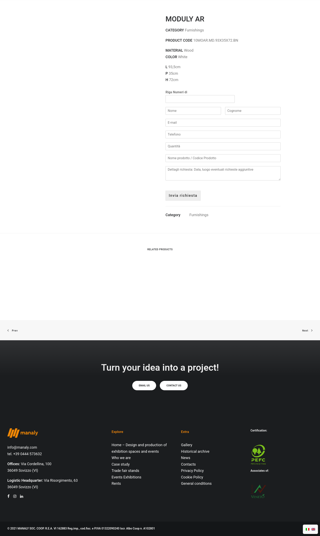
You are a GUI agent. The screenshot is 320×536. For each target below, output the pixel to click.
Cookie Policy (192, 477)
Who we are (121, 458)
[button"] (8, 496)
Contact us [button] (173, 385)
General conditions (196, 483)
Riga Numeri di (176, 92)
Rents (116, 483)
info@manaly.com (22, 447)
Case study (121, 464)
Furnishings (198, 215)
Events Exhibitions (126, 477)
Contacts (188, 464)
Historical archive (195, 451)
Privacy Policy (192, 471)
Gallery (186, 445)
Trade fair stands (125, 471)
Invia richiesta (183, 195)
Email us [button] (144, 385)
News (185, 458)
